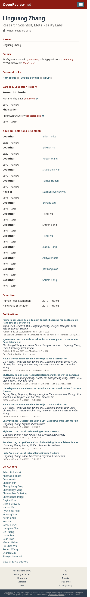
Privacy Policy (65, 585)
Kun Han (36, 397)
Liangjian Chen (45, 394)
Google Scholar (29, 77)
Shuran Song (49, 280)
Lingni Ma (37, 361)
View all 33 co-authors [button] (15, 561)
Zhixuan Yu (48, 147)
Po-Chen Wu (31, 364)
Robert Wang (50, 158)
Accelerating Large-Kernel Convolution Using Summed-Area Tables (40, 442)
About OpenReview (22, 571)
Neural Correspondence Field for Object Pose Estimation (35, 358)
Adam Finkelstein (31, 434)
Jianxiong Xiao (50, 268)
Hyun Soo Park (25, 380)
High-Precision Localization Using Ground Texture (31, 431)
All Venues (22, 578)
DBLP (46, 77)
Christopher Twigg (13, 364)
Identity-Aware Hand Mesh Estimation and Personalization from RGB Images (42, 390)
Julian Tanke (49, 136)
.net (17, 4)
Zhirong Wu (49, 202)
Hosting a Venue (21, 574)
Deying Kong (10, 394)
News (22, 585)
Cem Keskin (27, 348)
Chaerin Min (23, 326)
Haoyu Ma (61, 394)
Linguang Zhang (40, 326)
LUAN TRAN (70, 361)
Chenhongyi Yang (12, 345)
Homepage (9, 77)
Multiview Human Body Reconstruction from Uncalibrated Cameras (41, 374)
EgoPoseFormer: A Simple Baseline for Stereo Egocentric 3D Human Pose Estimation (40, 341)
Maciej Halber (29, 445)
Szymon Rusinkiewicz (54, 191)
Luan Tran (69, 407)
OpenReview (8, 592)
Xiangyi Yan (74, 394)
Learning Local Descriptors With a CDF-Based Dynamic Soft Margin (40, 420)
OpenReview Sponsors (56, 594)
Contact (65, 574)
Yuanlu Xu (41, 378)
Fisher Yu (47, 235)
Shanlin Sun (9, 397)
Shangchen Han (51, 169)
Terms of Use (66, 582)
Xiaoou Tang (49, 246)
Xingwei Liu (23, 397)
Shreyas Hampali (60, 326)
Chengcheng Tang (57, 378)
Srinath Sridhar (19, 328)
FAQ (65, 571)
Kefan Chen (9, 326)
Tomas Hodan (50, 180)
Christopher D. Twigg (14, 410)
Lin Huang (8, 407)
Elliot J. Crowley (11, 348)
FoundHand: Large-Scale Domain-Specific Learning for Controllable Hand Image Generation (40, 321)
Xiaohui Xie (48, 397)
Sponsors (22, 582)
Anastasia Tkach (32, 345)
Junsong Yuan (46, 364)
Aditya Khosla (50, 257)
